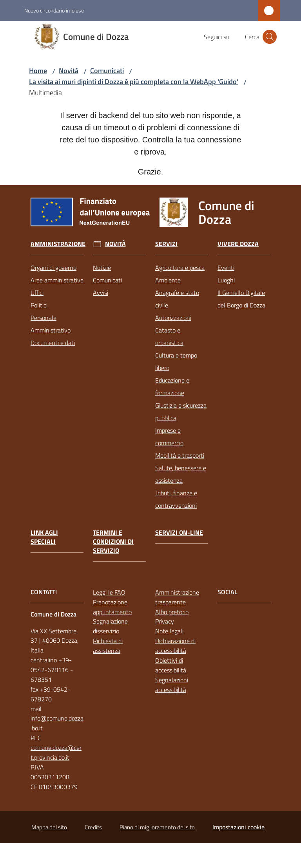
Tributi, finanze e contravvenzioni (176, 499)
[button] (270, 37)
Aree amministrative (57, 280)
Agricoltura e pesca (180, 267)
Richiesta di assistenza (108, 645)
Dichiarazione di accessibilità (175, 645)
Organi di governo (53, 267)
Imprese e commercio (169, 437)
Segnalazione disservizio (110, 626)
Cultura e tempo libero (176, 361)
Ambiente (168, 280)
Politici (39, 305)
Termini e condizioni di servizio (113, 541)
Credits (93, 827)
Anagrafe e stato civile (177, 299)
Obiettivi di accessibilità (170, 665)
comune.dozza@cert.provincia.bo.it (56, 752)
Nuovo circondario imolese (54, 10)
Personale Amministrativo (51, 324)
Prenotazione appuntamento (112, 607)
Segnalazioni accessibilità (171, 684)
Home (38, 70)
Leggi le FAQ (109, 592)
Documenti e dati (53, 342)
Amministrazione (58, 243)
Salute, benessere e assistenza (180, 474)
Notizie (102, 267)
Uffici (37, 292)
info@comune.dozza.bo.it (57, 723)
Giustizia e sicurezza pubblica (181, 411)
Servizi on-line (179, 532)
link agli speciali (44, 537)
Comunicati (107, 70)
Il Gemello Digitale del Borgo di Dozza (241, 299)
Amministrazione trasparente (177, 597)
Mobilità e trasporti (179, 455)
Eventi (226, 267)
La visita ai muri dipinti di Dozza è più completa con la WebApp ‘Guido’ (133, 81)
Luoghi (226, 280)
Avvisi (100, 292)
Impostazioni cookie (238, 827)
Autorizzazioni (173, 317)
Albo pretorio (172, 612)
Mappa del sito (49, 827)
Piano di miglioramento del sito (157, 827)
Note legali (169, 631)
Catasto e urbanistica (169, 336)
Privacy (164, 621)
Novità (68, 70)
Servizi (166, 243)
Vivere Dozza (238, 243)
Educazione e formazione (172, 386)
